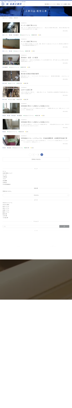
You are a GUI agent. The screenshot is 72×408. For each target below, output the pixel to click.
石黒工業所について (48, 4)
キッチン (6, 35)
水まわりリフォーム (25, 35)
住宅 (40, 35)
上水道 (5, 83)
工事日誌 (58, 4)
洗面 (11, 35)
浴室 (5, 115)
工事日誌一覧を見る (36, 159)
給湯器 (14, 115)
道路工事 (26, 83)
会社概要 (65, 4)
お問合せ (69, 4)
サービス (54, 4)
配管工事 (35, 35)
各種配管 (17, 35)
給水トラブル (12, 83)
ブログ (61, 4)
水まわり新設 (12, 99)
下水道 (5, 99)
